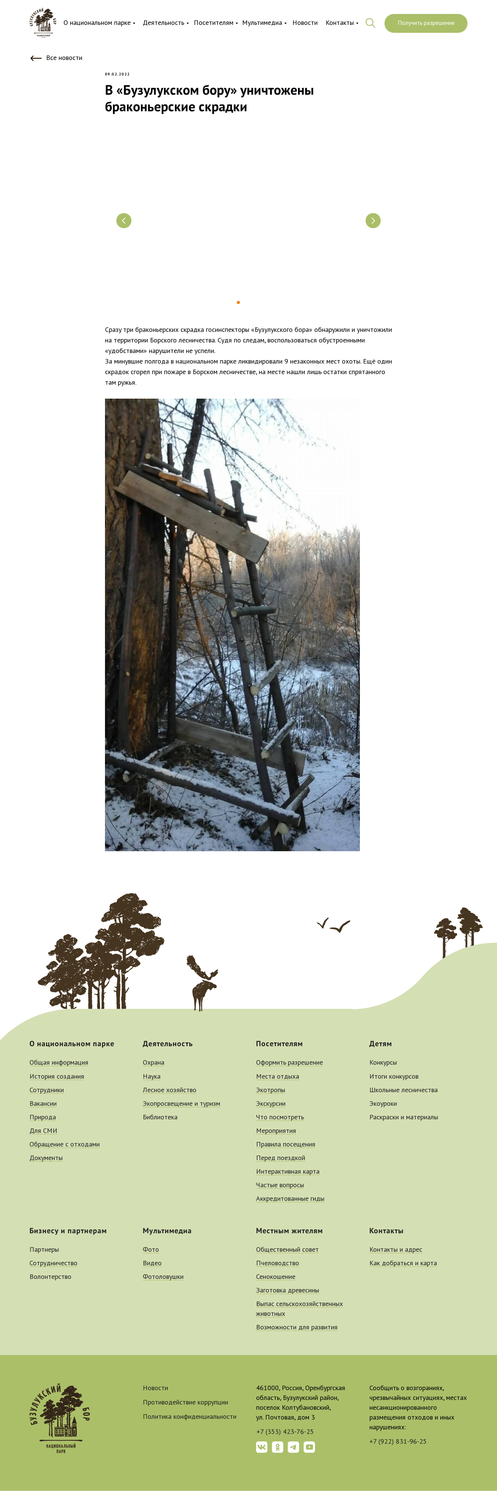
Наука (152, 1084)
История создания (56, 1084)
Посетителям (213, 23)
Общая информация (58, 1070)
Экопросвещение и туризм (181, 1111)
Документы (46, 1165)
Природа (42, 1124)
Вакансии (43, 1111)
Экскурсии (271, 1111)
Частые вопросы (280, 1192)
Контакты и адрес (395, 1257)
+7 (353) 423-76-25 (285, 1439)
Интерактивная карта (288, 1179)
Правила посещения (285, 1151)
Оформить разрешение (289, 1070)
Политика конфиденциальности (189, 1424)
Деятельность (163, 23)
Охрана (153, 1070)
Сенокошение (275, 1284)
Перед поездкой (280, 1165)
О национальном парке (97, 23)
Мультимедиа (262, 23)
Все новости (64, 58)
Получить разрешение (426, 23)
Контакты (340, 23)
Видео (152, 1270)
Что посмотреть (280, 1124)
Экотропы (270, 1097)
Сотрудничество (53, 1270)
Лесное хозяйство (169, 1097)
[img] (42, 23)
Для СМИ (43, 1138)
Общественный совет (287, 1257)
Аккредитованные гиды (290, 1206)
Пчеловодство (277, 1270)
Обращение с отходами (64, 1151)
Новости (305, 23)
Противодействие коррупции (185, 1409)
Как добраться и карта (403, 1270)
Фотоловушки (163, 1284)
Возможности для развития (297, 1334)
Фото (151, 1257)
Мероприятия (276, 1138)
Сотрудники (46, 1097)
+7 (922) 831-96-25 (398, 1449)
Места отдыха (277, 1084)
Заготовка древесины (287, 1297)
